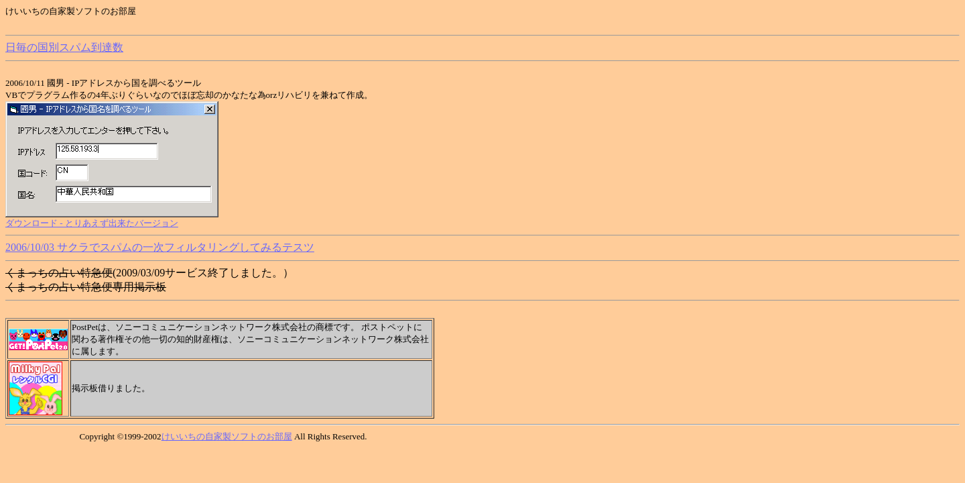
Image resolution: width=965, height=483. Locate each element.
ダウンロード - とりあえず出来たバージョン (91, 223)
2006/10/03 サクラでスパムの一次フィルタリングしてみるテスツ (159, 247)
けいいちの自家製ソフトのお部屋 (227, 436)
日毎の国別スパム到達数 (64, 47)
